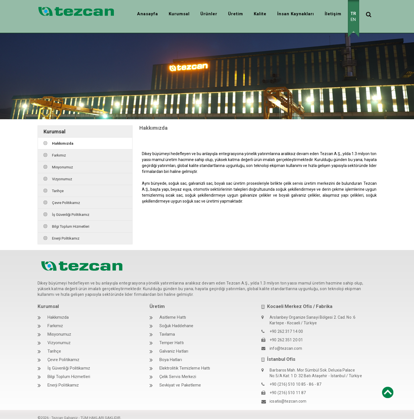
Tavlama (167, 328)
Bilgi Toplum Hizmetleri (70, 220)
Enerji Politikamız (65, 232)
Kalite (260, 13)
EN (353, 19)
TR (353, 13)
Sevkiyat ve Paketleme (180, 378)
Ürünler (208, 13)
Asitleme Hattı (172, 311)
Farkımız (59, 149)
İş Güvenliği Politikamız (70, 208)
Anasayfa (147, 13)
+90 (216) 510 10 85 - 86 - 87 (295, 378)
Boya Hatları (170, 353)
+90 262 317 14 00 (286, 325)
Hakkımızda (62, 137)
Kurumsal (179, 13)
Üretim (235, 13)
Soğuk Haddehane (176, 319)
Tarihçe (58, 184)
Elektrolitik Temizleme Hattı (184, 361)
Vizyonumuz (62, 172)
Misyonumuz (62, 161)
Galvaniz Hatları (173, 345)
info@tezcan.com (286, 342)
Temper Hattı (171, 336)
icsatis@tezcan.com (288, 395)
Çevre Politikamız (66, 196)
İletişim (333, 13)
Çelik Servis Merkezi (177, 370)
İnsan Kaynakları (295, 13)
